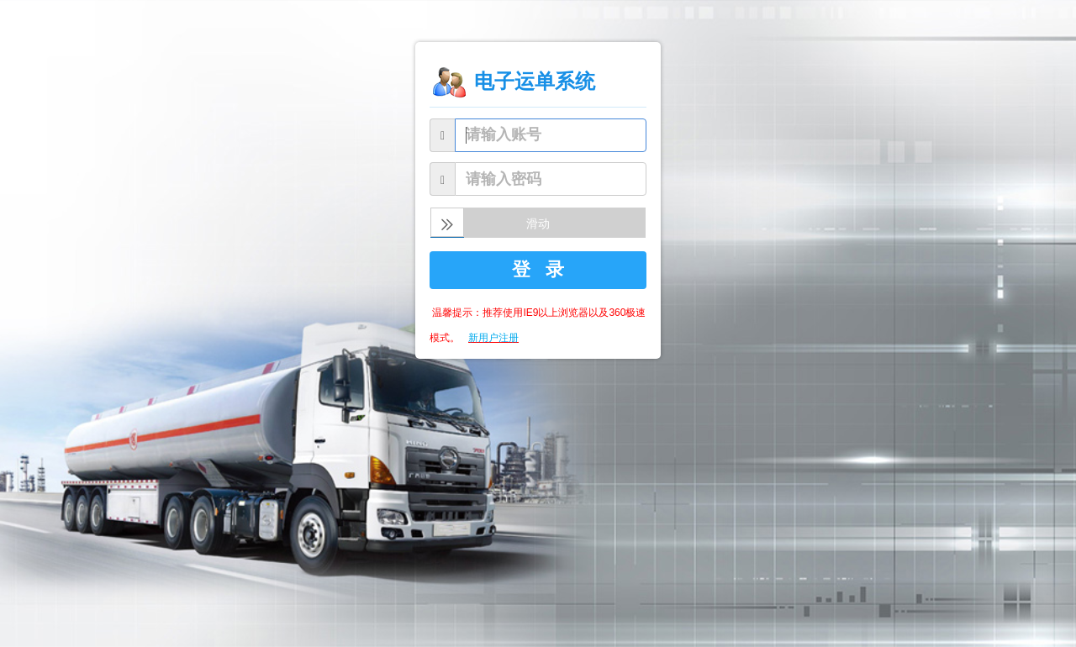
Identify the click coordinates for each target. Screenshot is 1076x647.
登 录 (538, 269)
